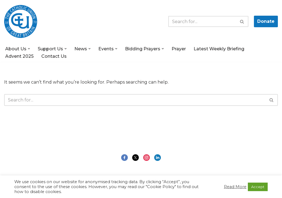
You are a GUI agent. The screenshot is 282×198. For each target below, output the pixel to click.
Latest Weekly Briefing (219, 48)
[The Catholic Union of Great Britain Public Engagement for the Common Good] (20, 21)
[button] (29, 49)
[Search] (202, 21)
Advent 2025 (19, 56)
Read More (235, 186)
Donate (266, 21)
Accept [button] (257, 187)
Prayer (179, 48)
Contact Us (54, 56)
